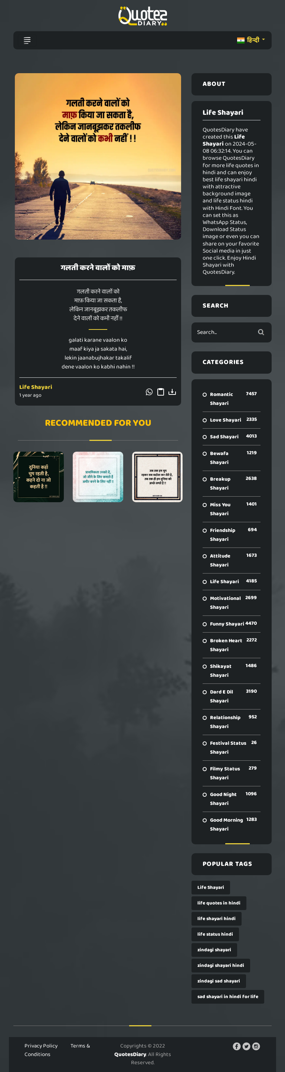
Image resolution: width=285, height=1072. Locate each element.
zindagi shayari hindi (220, 965)
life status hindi (215, 934)
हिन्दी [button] (249, 40)
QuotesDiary (130, 1054)
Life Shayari (35, 387)
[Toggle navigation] (27, 40)
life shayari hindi (216, 919)
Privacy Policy (41, 1046)
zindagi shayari (214, 950)
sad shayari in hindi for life (227, 997)
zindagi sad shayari (218, 981)
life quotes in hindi (218, 903)
